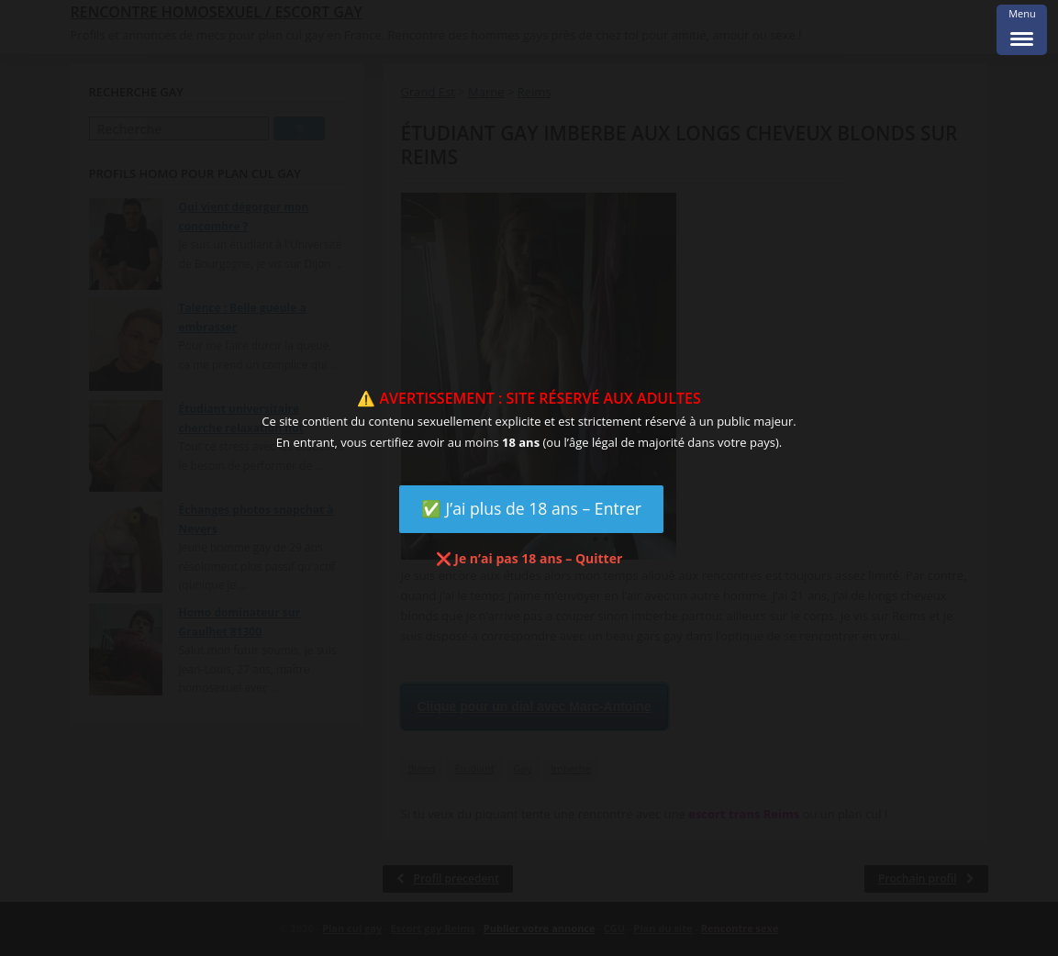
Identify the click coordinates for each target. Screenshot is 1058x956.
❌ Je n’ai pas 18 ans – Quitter (529, 558)
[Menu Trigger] (1022, 30)
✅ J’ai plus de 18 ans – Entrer (531, 508)
